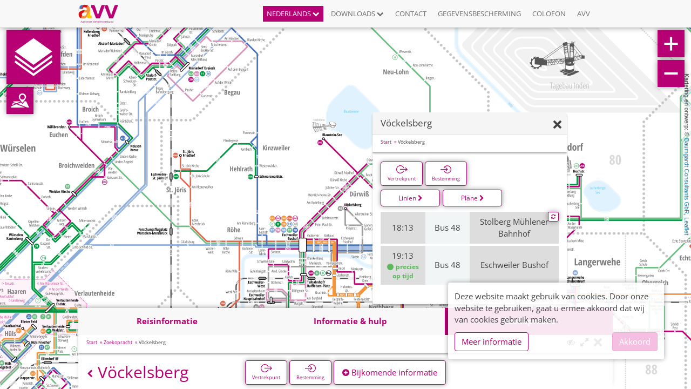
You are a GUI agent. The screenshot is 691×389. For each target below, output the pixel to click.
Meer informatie (491, 341)
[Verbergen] (557, 125)
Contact (410, 13)
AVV (583, 13)
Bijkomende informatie (389, 372)
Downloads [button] (357, 13)
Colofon (549, 13)
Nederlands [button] (293, 13)
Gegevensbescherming (479, 13)
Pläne (472, 198)
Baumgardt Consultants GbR (686, 176)
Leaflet (686, 226)
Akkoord (635, 341)
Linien (410, 198)
